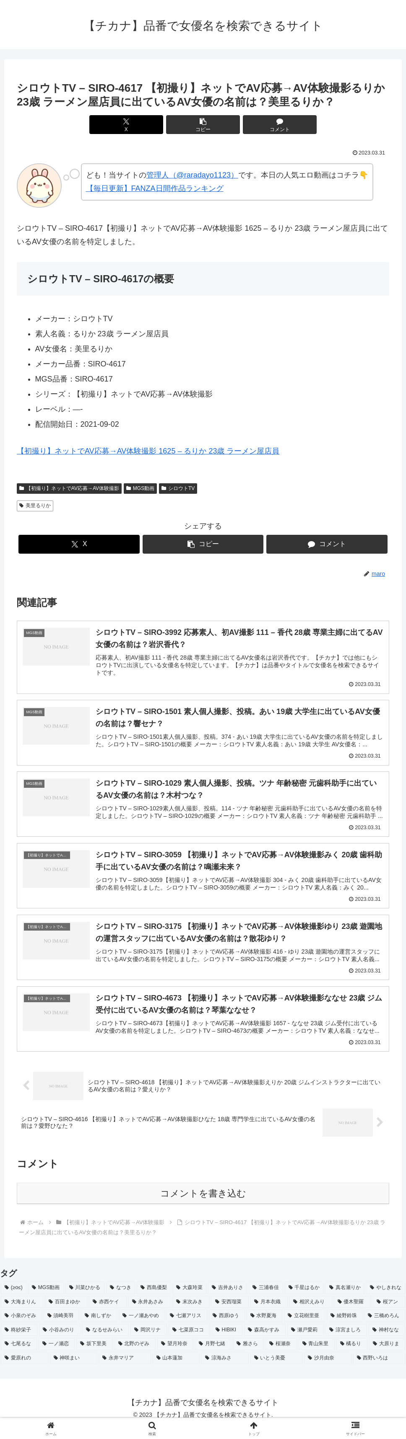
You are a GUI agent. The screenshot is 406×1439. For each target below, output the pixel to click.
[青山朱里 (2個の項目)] (317, 1356)
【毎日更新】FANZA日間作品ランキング (155, 188)
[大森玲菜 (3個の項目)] (189, 1300)
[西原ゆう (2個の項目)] (227, 1328)
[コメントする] (265, 124)
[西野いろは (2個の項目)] (379, 1370)
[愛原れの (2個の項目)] (24, 1370)
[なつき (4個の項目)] (120, 1300)
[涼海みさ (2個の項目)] (225, 1370)
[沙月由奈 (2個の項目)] (327, 1370)
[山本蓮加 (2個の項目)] (176, 1370)
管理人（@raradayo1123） (192, 175)
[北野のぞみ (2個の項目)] (135, 1356)
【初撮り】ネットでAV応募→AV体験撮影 (69, 488)
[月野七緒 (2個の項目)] (213, 1356)
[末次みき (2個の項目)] (191, 1314)
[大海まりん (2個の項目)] (22, 1314)
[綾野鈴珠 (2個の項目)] (345, 1328)
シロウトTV (178, 488)
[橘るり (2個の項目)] (351, 1356)
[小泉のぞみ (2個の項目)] (21, 1328)
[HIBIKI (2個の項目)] (227, 1342)
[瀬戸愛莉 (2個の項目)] (305, 1342)
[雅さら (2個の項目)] (248, 1356)
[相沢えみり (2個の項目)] (310, 1314)
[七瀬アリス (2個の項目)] (186, 1328)
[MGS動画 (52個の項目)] (46, 1300)
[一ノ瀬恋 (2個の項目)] (57, 1356)
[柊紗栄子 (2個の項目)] (19, 1342)
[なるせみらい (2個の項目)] (105, 1342)
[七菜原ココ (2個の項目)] (189, 1342)
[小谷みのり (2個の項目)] (60, 1342)
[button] (203, 124)
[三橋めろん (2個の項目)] (384, 1328)
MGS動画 (140, 488)
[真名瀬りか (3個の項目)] (344, 1300)
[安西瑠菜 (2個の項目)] (230, 1314)
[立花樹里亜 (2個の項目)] (304, 1328)
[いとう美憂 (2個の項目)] (276, 1370)
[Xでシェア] (140, 124)
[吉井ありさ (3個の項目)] (227, 1300)
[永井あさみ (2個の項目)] (149, 1314)
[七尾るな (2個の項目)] (19, 1356)
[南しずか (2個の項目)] (99, 1328)
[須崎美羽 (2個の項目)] (62, 1328)
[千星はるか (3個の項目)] (304, 1300)
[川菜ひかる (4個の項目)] (84, 1300)
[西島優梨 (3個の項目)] (154, 1300)
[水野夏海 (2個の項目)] (265, 1328)
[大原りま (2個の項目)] (387, 1356)
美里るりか (35, 505)
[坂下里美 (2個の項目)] (94, 1356)
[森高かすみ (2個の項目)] (265, 1342)
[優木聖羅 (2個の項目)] (352, 1314)
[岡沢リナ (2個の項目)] (148, 1342)
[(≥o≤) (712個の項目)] (13, 1300)
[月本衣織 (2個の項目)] (269, 1314)
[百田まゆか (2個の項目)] (66, 1314)
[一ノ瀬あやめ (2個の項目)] (142, 1328)
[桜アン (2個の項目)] (389, 1314)
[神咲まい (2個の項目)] (73, 1370)
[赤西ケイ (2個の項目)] (107, 1314)
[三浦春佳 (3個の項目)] (266, 1300)
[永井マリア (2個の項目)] (125, 1370)
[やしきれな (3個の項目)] (385, 1300)
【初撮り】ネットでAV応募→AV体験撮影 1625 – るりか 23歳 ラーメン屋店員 (148, 451)
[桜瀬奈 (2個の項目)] (281, 1356)
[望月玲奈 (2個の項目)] (175, 1356)
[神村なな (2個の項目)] (387, 1342)
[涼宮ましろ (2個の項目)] (346, 1342)
